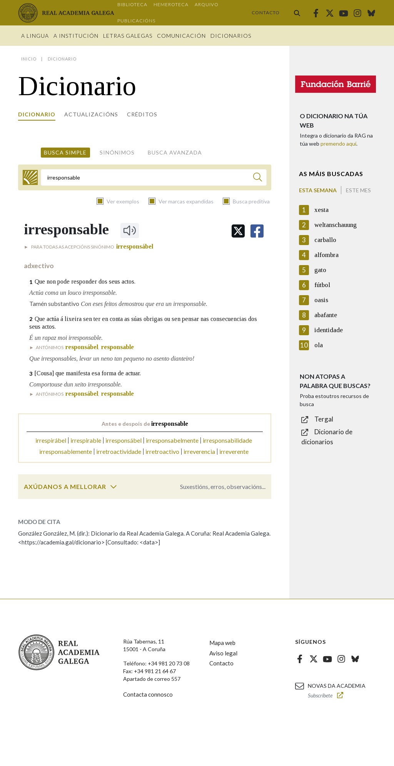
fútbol (322, 285)
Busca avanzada (175, 152)
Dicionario (36, 114)
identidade (328, 330)
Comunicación (181, 35)
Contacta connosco (148, 694)
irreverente (234, 451)
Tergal (323, 419)
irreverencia (199, 451)
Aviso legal (223, 653)
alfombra (326, 255)
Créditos (142, 114)
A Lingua (35, 35)
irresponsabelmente (172, 440)
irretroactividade (118, 451)
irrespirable (85, 440)
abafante (325, 315)
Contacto (266, 12)
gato (320, 270)
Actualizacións (91, 114)
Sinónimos (117, 152)
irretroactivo (162, 451)
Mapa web (222, 642)
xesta (321, 209)
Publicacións (136, 21)
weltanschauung (335, 224)
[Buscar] (257, 178)
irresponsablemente (65, 451)
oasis (321, 300)
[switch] (113, 486)
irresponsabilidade (227, 440)
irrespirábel (50, 440)
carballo (325, 240)
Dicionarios (230, 35)
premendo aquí (338, 143)
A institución (75, 35)
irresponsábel (123, 440)
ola (318, 345)
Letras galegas (127, 35)
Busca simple (65, 152)
